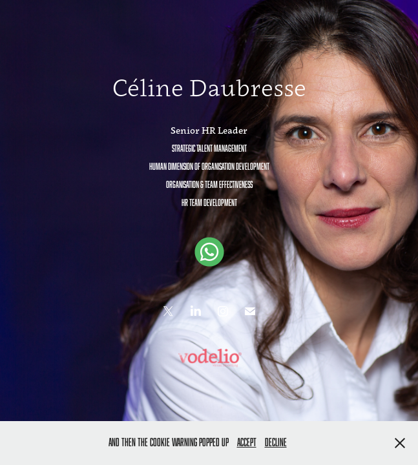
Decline (276, 442)
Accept (246, 442)
